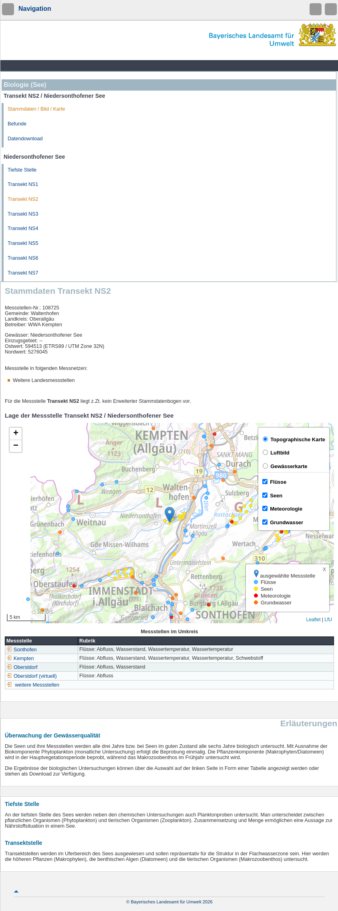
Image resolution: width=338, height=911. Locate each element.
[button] (170, 515)
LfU (328, 619)
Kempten (20, 658)
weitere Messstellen (37, 685)
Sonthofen (21, 649)
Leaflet (313, 619)
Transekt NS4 (23, 228)
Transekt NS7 (23, 273)
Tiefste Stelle (22, 170)
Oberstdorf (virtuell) (31, 676)
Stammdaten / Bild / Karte (36, 109)
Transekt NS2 (23, 199)
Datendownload (25, 138)
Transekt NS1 (23, 184)
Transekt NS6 (23, 258)
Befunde (17, 124)
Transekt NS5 (23, 243)
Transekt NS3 (23, 214)
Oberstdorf (22, 667)
